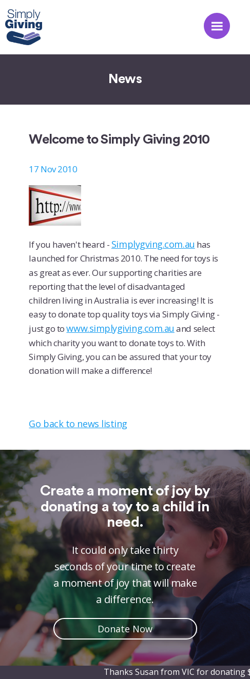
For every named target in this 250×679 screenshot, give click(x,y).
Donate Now (125, 629)
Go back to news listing (78, 423)
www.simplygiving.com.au (120, 328)
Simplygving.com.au (153, 244)
